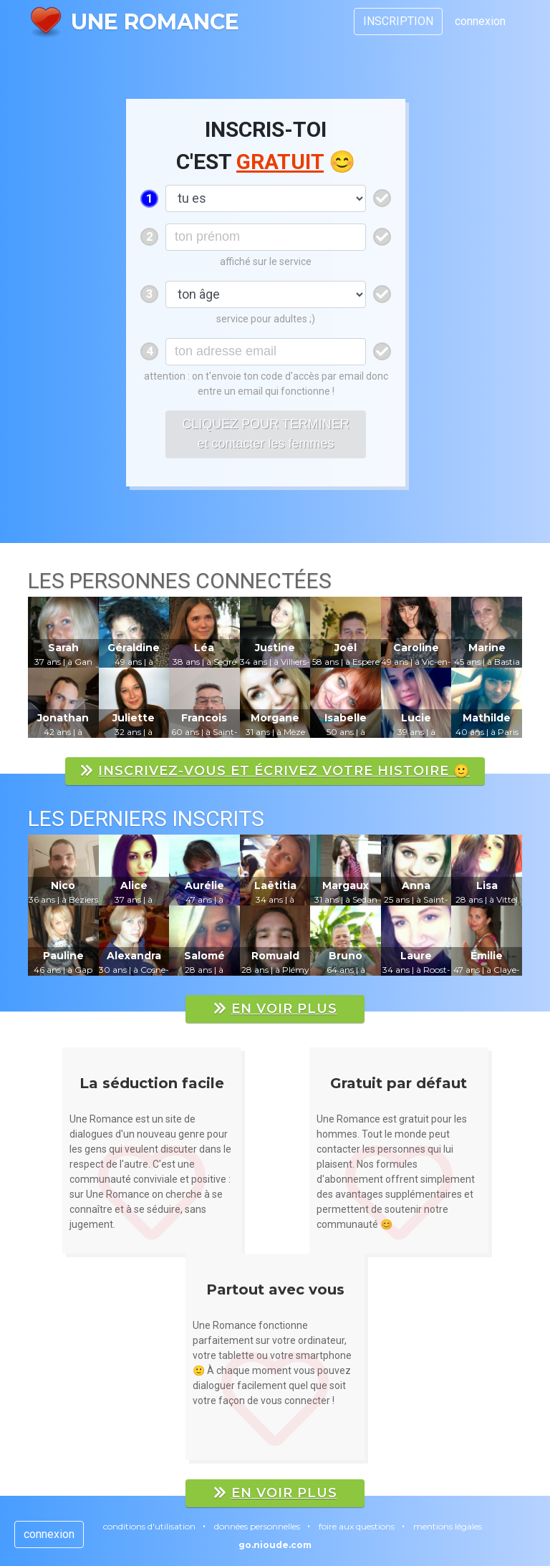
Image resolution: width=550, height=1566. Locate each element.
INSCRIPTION (398, 21)
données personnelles (257, 1526)
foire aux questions (357, 1526)
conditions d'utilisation (149, 1526)
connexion (480, 21)
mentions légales (447, 1526)
